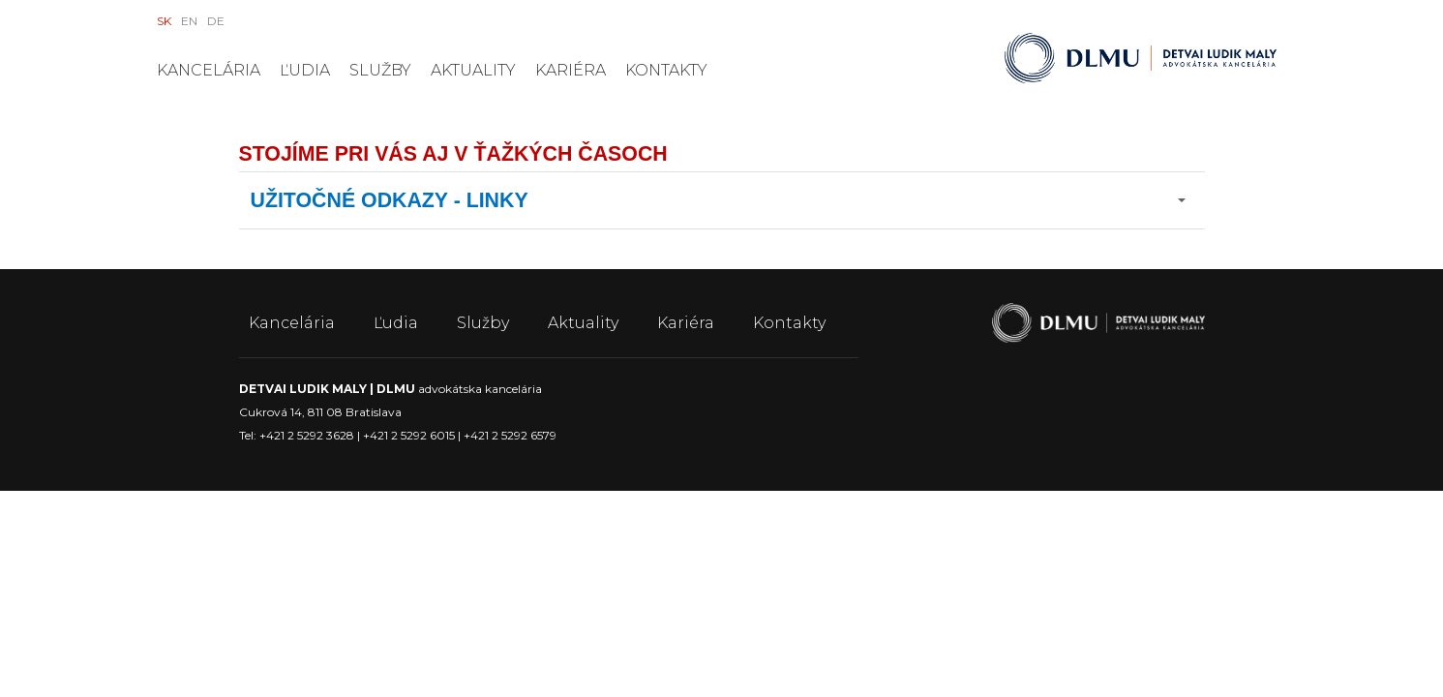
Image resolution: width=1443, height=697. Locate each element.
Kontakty (666, 70)
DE (216, 21)
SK (164, 21)
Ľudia (305, 70)
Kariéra (570, 70)
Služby (380, 70)
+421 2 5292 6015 (409, 435)
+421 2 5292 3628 (306, 435)
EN (189, 21)
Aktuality (473, 70)
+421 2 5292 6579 (510, 435)
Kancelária (208, 70)
